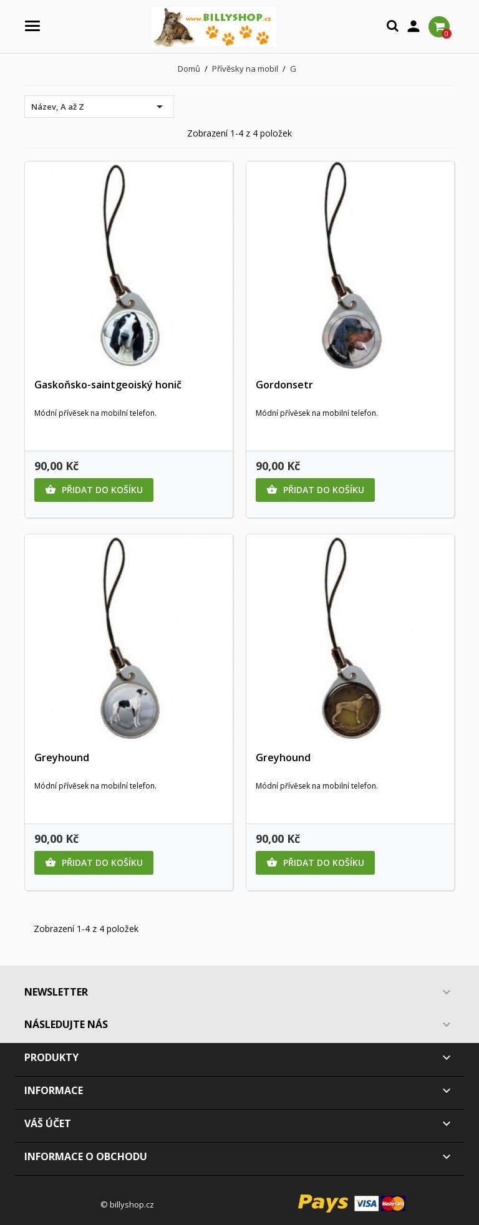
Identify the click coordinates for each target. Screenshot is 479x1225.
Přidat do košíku (94, 490)
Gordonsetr (284, 385)
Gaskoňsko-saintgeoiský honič (107, 385)
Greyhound (61, 757)
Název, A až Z (99, 106)
